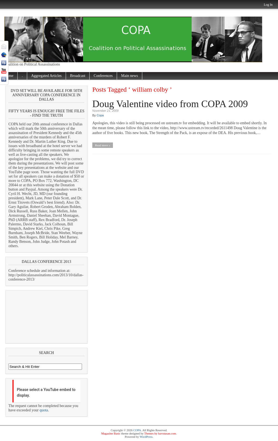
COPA (137, 430)
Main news (129, 76)
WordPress (146, 436)
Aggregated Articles (46, 76)
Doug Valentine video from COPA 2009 (170, 103)
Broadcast (77, 76)
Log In (268, 5)
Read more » (102, 145)
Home (8, 76)
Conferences (103, 76)
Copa (100, 115)
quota (44, 410)
